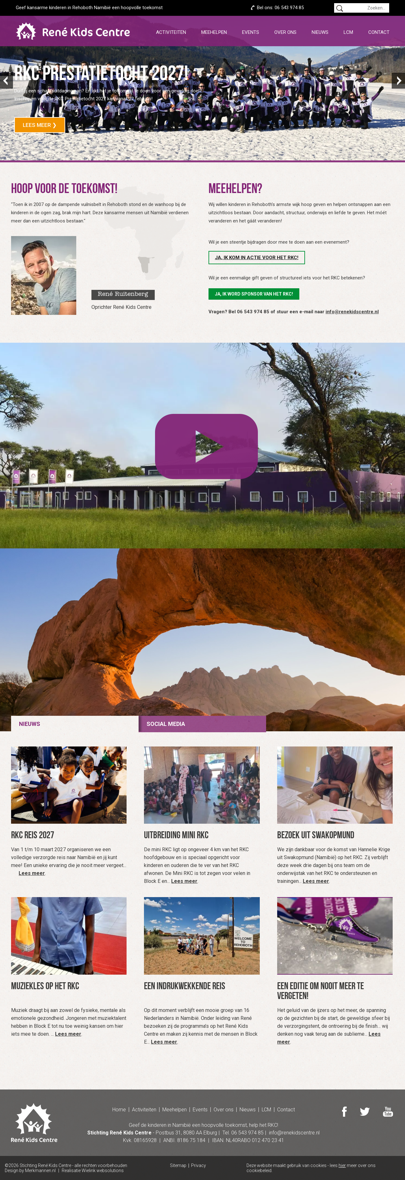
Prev (6, 81)
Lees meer (32, 873)
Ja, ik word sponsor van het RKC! (254, 294)
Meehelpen (214, 32)
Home (119, 1110)
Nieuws (320, 32)
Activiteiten (171, 32)
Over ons (285, 32)
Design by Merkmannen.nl (30, 1170)
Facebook (344, 1112)
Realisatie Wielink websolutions (93, 1170)
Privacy (198, 1166)
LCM (348, 32)
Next (398, 81)
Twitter (365, 1112)
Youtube (388, 1112)
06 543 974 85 (289, 7)
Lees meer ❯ (40, 125)
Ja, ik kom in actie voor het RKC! (256, 257)
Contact (378, 32)
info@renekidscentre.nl (352, 312)
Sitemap (178, 1166)
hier (342, 1165)
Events (250, 32)
